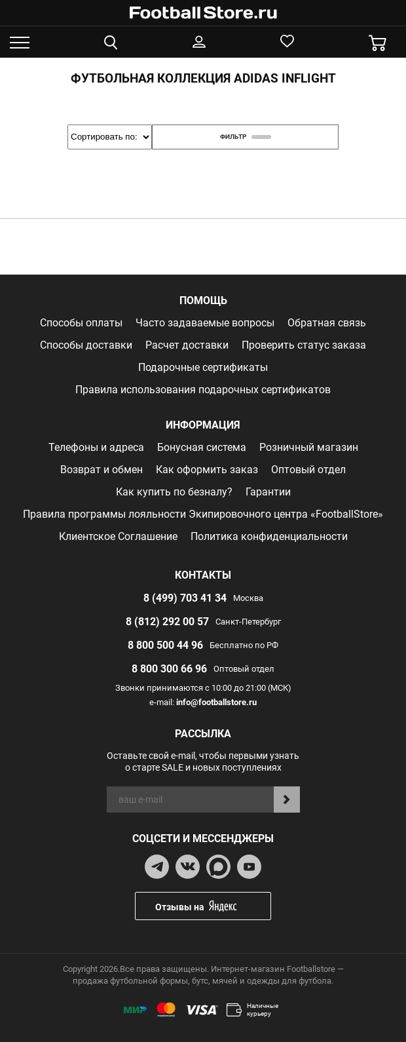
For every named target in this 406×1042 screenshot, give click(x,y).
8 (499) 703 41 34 (185, 598)
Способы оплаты (81, 323)
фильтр (245, 136)
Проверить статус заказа (304, 345)
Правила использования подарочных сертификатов (203, 389)
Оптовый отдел (308, 469)
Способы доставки (86, 345)
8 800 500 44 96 (165, 645)
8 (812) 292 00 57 (167, 621)
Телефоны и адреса (96, 447)
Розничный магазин (308, 447)
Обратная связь (326, 323)
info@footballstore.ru (216, 702)
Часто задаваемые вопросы (205, 323)
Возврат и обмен (101, 469)
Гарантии (268, 492)
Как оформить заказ (207, 469)
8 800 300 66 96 (169, 669)
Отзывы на (212, 906)
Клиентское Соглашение (118, 536)
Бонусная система (201, 447)
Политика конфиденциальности (269, 536)
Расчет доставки (187, 345)
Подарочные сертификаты (203, 367)
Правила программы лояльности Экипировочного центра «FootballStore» (203, 514)
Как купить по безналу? (174, 492)
